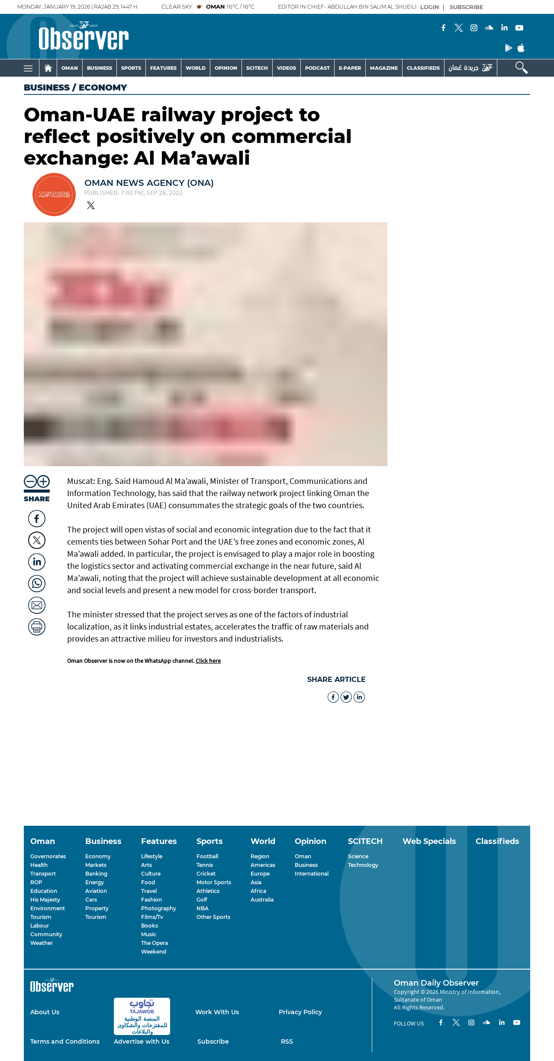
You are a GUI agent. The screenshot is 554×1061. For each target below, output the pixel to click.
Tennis (204, 865)
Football (207, 856)
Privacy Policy (300, 1012)
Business (47, 87)
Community (46, 934)
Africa (258, 891)
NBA (202, 908)
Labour (39, 925)
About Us (44, 1012)
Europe (260, 873)
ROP (36, 882)
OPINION (226, 68)
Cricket (206, 873)
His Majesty (45, 899)
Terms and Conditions (65, 1041)
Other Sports (213, 917)
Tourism (41, 917)
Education (43, 891)
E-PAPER (350, 68)
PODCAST (317, 68)
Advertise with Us (141, 1041)
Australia (262, 899)
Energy (94, 882)
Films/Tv (152, 917)
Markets (95, 865)
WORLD (196, 68)
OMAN (69, 68)
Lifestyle (151, 856)
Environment (47, 908)
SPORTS (131, 68)
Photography (158, 908)
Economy (98, 856)
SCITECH (257, 68)
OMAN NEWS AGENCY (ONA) (149, 183)
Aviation (96, 891)
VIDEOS (286, 68)
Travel (149, 891)
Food (148, 882)
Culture (151, 873)
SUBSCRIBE (466, 6)
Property (97, 908)
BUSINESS (99, 68)
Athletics (207, 891)
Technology (363, 865)
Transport (43, 873)
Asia (256, 882)
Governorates (48, 856)
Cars (91, 899)
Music (148, 934)
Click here (208, 661)
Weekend (153, 951)
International (312, 873)
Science (358, 856)
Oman (303, 856)
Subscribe (213, 1041)
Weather (41, 943)
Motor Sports (213, 882)
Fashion (151, 899)
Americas (263, 865)
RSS (287, 1041)
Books (149, 925)
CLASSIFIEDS (423, 68)
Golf (201, 899)
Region (260, 856)
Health (39, 865)
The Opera (154, 943)
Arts (146, 865)
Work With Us (217, 1012)
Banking (96, 873)
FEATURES (163, 68)
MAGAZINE (384, 68)
